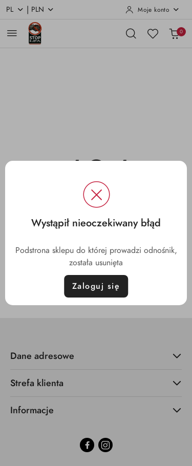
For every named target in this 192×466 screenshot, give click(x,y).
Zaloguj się (96, 286)
